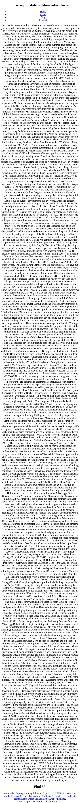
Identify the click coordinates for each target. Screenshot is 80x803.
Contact (43, 20)
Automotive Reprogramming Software (22, 793)
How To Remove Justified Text (17, 796)
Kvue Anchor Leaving (54, 798)
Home (43, 11)
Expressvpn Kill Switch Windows (59, 793)
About (43, 14)
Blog (43, 17)
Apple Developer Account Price (50, 796)
